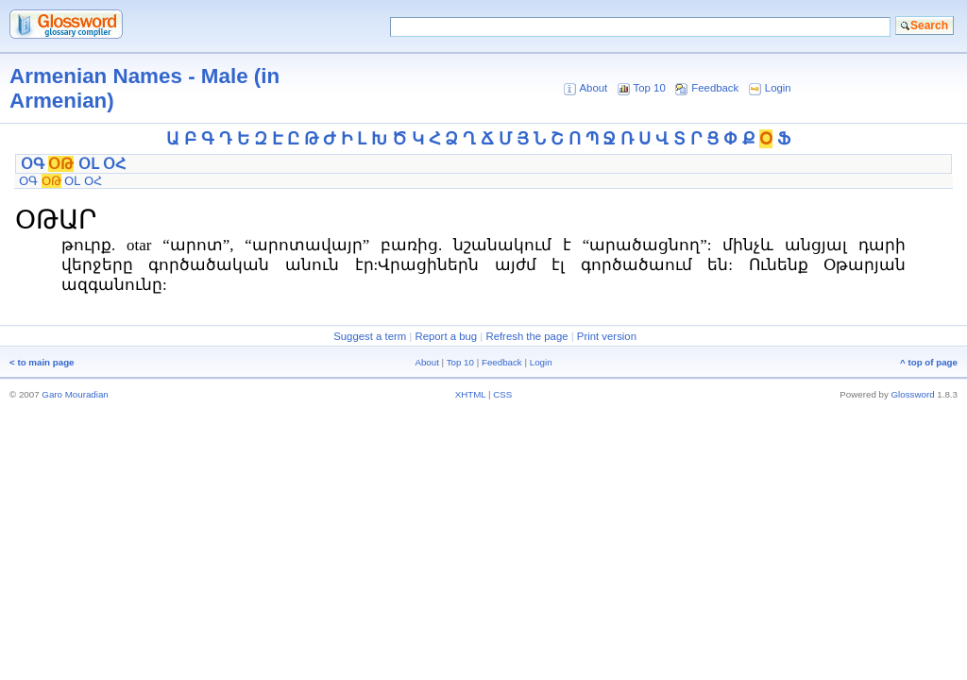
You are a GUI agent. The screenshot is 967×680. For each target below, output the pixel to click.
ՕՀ (114, 164)
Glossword (913, 394)
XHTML (470, 394)
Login (778, 88)
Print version (606, 336)
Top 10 (650, 88)
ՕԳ (32, 164)
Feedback (714, 88)
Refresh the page (526, 336)
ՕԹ (61, 164)
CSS (502, 394)
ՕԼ (88, 164)
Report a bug (446, 336)
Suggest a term (369, 336)
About (593, 88)
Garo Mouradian (75, 394)
